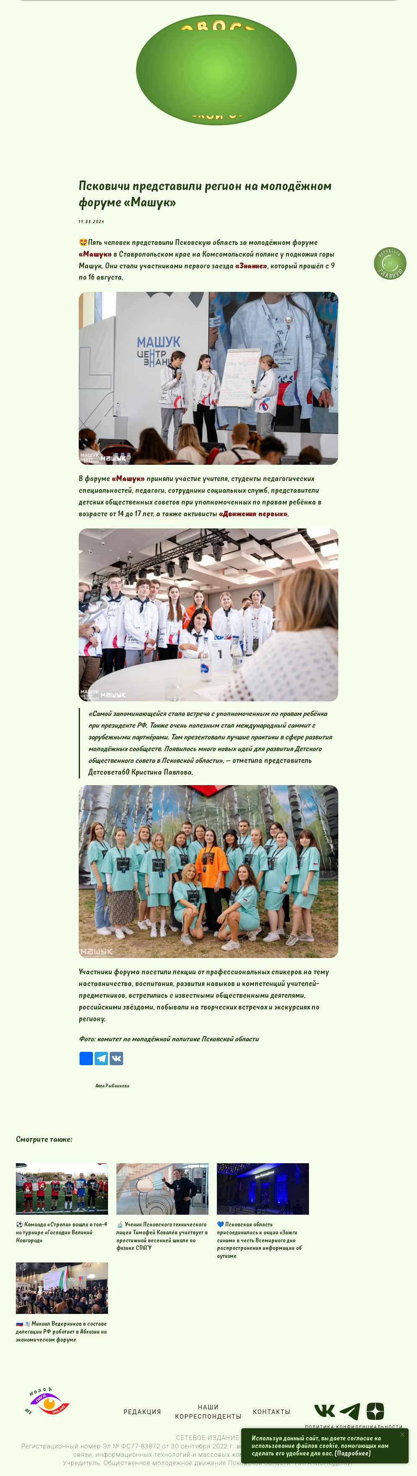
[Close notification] (402, 1434)
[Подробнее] (353, 1453)
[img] (216, 70)
